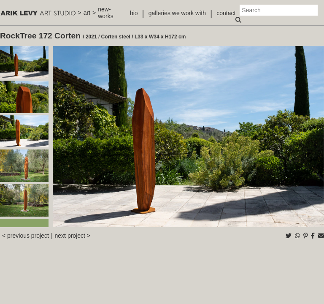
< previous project (25, 235)
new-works (105, 12)
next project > (72, 235)
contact (225, 13)
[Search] (279, 10)
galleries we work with (177, 13)
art (87, 12)
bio (134, 13)
